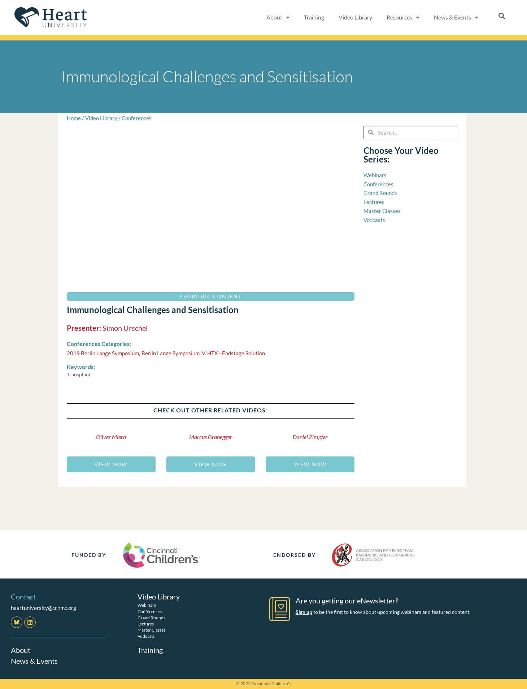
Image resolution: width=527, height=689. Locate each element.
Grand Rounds (151, 617)
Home (74, 118)
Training (314, 17)
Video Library (355, 17)
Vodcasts (146, 636)
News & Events (34, 660)
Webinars (147, 605)
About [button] (277, 17)
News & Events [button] (456, 17)
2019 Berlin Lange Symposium (103, 353)
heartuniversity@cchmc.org (43, 607)
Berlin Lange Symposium (170, 353)
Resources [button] (403, 17)
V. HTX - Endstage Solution (233, 353)
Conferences (137, 118)
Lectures (146, 624)
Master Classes (151, 630)
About (20, 650)
